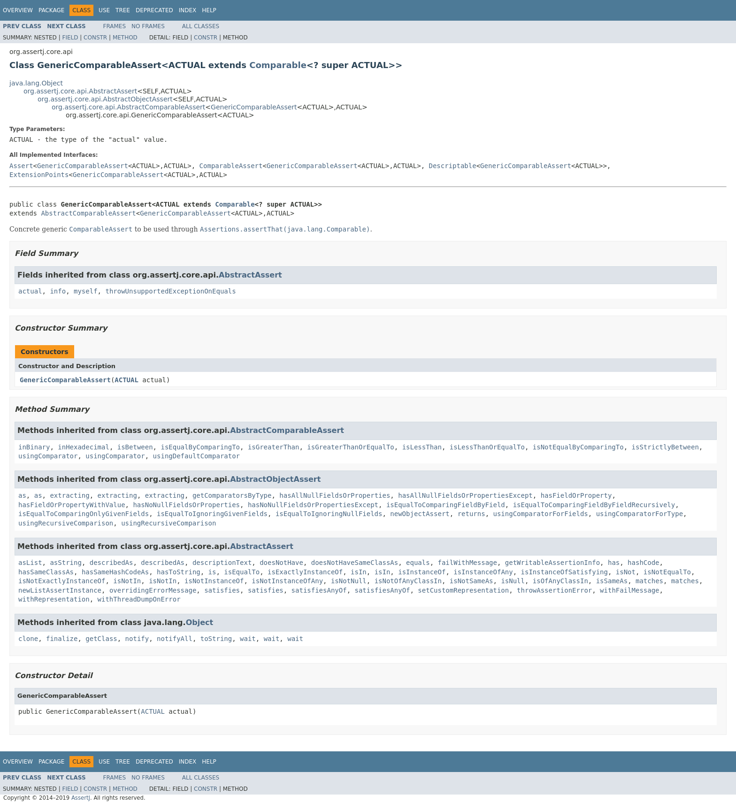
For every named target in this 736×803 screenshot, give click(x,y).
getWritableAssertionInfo (552, 562)
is (212, 572)
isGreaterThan (273, 447)
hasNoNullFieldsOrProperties (186, 505)
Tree (122, 10)
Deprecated (154, 10)
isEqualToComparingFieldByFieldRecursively (594, 505)
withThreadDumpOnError (139, 599)
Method (125, 37)
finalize (61, 638)
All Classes (200, 26)
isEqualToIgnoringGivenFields (212, 513)
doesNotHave (281, 562)
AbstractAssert (250, 274)
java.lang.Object (36, 83)
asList (30, 562)
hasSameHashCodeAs (115, 572)
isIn (359, 572)
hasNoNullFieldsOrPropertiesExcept (313, 505)
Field (70, 37)
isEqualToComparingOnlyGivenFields (83, 513)
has (614, 562)
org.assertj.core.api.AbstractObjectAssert (105, 99)
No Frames (148, 26)
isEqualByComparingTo (200, 447)
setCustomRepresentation (463, 590)
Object (200, 622)
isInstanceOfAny (483, 572)
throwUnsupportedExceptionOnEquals (170, 291)
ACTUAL (126, 380)
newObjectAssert (419, 513)
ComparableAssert (231, 166)
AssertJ (80, 798)
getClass (101, 638)
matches (649, 581)
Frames (114, 26)
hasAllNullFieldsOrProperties (334, 495)
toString (216, 638)
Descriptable (452, 166)
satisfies (222, 590)
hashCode (643, 562)
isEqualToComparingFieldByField (445, 505)
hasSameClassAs (46, 572)
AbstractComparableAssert (88, 213)
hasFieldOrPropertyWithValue (71, 505)
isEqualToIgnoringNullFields (329, 513)
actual (30, 291)
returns (471, 513)
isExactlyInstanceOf (305, 572)
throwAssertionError (554, 590)
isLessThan (422, 447)
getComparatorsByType (232, 495)
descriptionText (222, 562)
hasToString (178, 572)
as (22, 495)
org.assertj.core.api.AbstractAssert (80, 91)
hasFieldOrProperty (576, 495)
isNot (626, 572)
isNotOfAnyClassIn (408, 581)
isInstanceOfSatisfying (564, 572)
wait (248, 638)
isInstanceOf (421, 572)
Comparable (278, 65)
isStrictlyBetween (665, 447)
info (58, 291)
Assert (21, 166)
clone (28, 638)
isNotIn (127, 581)
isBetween (135, 447)
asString (65, 562)
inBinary (34, 447)
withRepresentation (54, 599)
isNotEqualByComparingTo (578, 447)
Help (209, 10)
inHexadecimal (83, 447)
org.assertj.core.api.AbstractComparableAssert (128, 107)
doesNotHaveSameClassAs (354, 562)
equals (418, 562)
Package (51, 10)
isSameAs (612, 581)
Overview (18, 10)
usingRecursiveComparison (65, 523)
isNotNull (349, 581)
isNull (513, 581)
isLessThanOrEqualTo (487, 447)
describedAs (111, 562)
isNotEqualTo (667, 572)
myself (86, 291)
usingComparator (47, 456)
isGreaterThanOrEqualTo (350, 447)
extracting (69, 495)
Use (104, 10)
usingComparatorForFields (540, 513)
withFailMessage (629, 590)
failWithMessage (467, 562)
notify (137, 638)
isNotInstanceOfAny (287, 581)
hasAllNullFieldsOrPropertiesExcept (465, 495)
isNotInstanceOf (214, 581)
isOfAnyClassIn (560, 581)
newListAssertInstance (59, 590)
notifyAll (174, 638)
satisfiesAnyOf (319, 590)
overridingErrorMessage (152, 590)
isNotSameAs (471, 581)
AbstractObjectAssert (275, 479)
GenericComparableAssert (254, 107)
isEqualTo (242, 572)
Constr (95, 37)
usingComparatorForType (639, 513)
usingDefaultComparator (196, 456)
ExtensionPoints (39, 174)
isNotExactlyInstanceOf (61, 581)
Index (188, 10)
